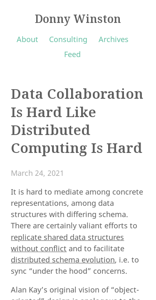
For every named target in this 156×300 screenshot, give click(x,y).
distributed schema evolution (63, 260)
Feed (72, 54)
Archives (114, 39)
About (27, 39)
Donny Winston (78, 18)
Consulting (68, 39)
